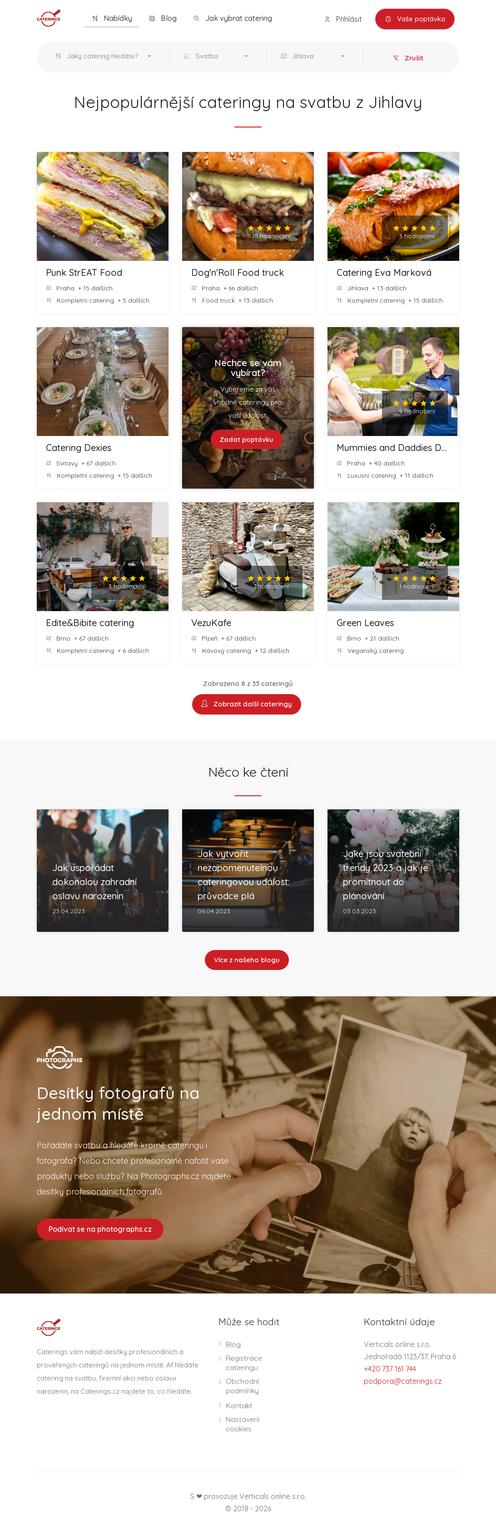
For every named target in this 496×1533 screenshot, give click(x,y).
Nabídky (111, 18)
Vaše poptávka (415, 19)
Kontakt (239, 1405)
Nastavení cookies (242, 1424)
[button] (105, 57)
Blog (163, 18)
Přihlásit (343, 19)
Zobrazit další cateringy (246, 704)
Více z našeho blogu (247, 960)
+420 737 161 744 (390, 1368)
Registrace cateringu (244, 1362)
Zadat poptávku (246, 439)
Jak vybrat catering (232, 18)
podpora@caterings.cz (403, 1381)
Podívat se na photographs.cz (100, 1229)
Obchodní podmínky (242, 1385)
